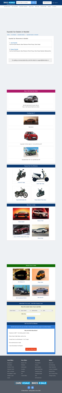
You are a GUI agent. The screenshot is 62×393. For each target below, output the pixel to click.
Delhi (8, 371)
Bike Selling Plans (38, 369)
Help (50, 367)
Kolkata (8, 375)
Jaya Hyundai (14, 43)
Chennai (9, 369)
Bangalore (9, 363)
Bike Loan (37, 6)
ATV (22, 373)
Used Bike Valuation (23, 6)
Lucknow (12, 371)
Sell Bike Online (7, 6)
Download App (52, 365)
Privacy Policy (54, 373)
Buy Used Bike (15, 6)
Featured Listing (38, 371)
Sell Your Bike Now (31, 349)
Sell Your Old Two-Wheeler (31, 323)
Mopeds (23, 371)
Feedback (55, 369)
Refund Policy (52, 371)
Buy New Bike (43, 6)
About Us (51, 363)
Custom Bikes (24, 375)
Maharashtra (47, 2)
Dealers (49, 6)
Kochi (13, 369)
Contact (50, 369)
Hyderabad (9, 365)
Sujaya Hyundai (14, 49)
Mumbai (9, 367)
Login (55, 2)
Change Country (52, 375)
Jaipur (14, 373)
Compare (54, 6)
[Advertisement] (31, 19)
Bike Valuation (38, 367)
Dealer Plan (31, 6)
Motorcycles (23, 367)
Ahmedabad (9, 373)
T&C (50, 373)
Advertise (54, 367)
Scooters (23, 369)
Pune (13, 367)
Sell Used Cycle (38, 377)
